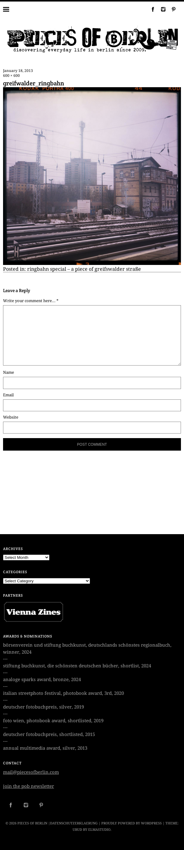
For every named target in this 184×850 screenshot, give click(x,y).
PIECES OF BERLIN (32, 823)
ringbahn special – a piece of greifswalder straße (84, 269)
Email (8, 395)
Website (10, 417)
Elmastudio (99, 830)
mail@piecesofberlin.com (31, 772)
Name (8, 372)
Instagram (161, 9)
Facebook (150, 9)
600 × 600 (11, 75)
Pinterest (171, 9)
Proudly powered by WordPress (131, 823)
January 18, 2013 (18, 71)
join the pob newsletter (28, 786)
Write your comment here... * (31, 300)
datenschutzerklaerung (74, 823)
